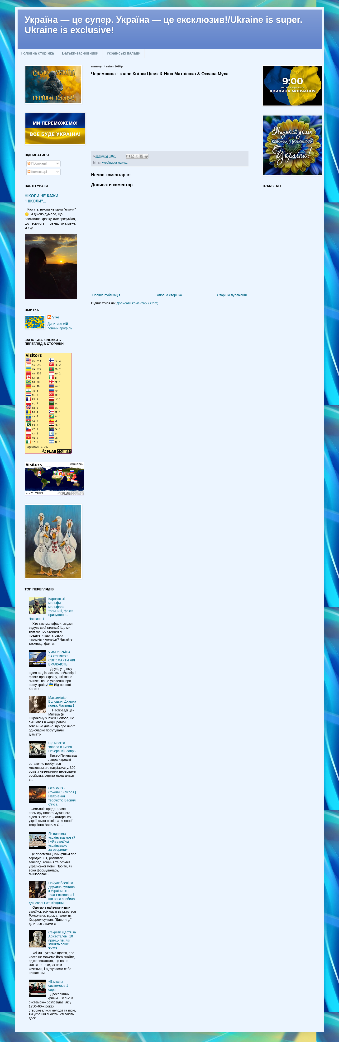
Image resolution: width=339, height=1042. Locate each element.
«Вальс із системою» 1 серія (58, 986)
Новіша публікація (106, 295)
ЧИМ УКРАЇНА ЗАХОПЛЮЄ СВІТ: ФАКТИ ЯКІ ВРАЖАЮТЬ (61, 658)
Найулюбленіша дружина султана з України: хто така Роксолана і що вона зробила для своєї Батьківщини (52, 893)
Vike (55, 317)
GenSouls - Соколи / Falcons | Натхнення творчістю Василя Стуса (62, 796)
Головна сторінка (37, 53)
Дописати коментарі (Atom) (137, 303)
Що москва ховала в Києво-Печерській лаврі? (62, 747)
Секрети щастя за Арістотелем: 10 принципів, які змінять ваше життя (62, 940)
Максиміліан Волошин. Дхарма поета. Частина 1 (62, 702)
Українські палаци (123, 53)
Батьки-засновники (80, 53)
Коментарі (37, 172)
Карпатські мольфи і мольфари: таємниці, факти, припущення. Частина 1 (51, 609)
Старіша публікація (232, 295)
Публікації (37, 163)
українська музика (114, 162)
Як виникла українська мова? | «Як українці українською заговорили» (61, 841)
